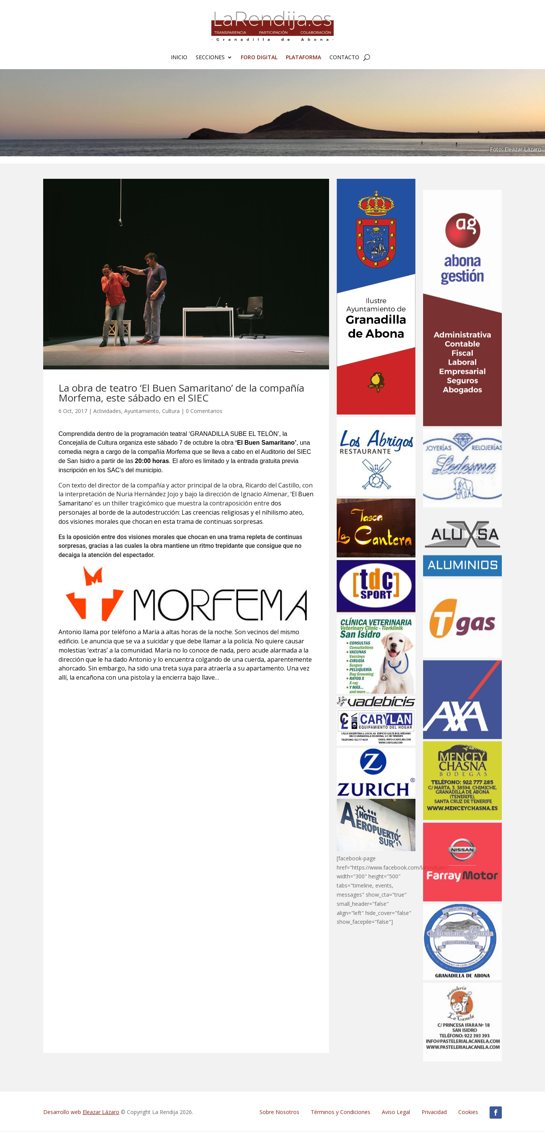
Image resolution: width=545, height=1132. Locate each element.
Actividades (107, 411)
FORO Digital (259, 58)
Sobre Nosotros (279, 1112)
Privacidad (434, 1112)
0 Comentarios (204, 411)
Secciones (210, 58)
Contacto (344, 58)
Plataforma (303, 58)
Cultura (171, 411)
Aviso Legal (396, 1112)
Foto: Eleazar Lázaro (515, 150)
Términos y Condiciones (340, 1112)
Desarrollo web (81, 1112)
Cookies (468, 1112)
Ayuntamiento (141, 411)
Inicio (179, 58)
